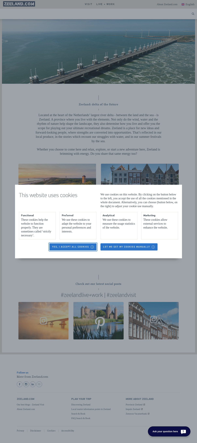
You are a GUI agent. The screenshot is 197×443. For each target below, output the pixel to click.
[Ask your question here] (169, 431)
